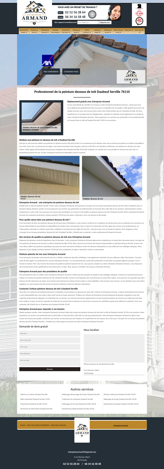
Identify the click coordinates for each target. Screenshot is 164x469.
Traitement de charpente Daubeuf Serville (77, 399)
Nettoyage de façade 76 (76, 31)
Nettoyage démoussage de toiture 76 (55, 32)
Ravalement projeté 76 (97, 31)
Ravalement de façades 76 (24, 31)
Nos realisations (51, 71)
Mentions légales (58, 425)
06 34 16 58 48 (75, 17)
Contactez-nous (71, 71)
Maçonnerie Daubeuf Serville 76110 (33, 404)
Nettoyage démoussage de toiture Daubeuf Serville (81, 394)
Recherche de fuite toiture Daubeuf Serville (36, 409)
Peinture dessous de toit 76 (118, 31)
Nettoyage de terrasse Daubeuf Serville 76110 (79, 404)
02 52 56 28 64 (75, 12)
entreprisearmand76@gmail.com (82, 452)
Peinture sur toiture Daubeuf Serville (33, 394)
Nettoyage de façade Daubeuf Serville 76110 (120, 399)
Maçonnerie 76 (129, 30)
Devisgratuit (92, 14)
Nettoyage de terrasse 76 (108, 31)
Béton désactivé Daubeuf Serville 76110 (35, 399)
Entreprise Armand (121, 426)
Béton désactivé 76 (139, 31)
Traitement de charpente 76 (45, 31)
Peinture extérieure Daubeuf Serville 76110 (120, 394)
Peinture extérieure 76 (87, 31)
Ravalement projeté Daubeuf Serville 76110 (78, 409)
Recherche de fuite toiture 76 (66, 31)
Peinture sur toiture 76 (34, 31)
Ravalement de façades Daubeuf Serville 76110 (121, 404)
